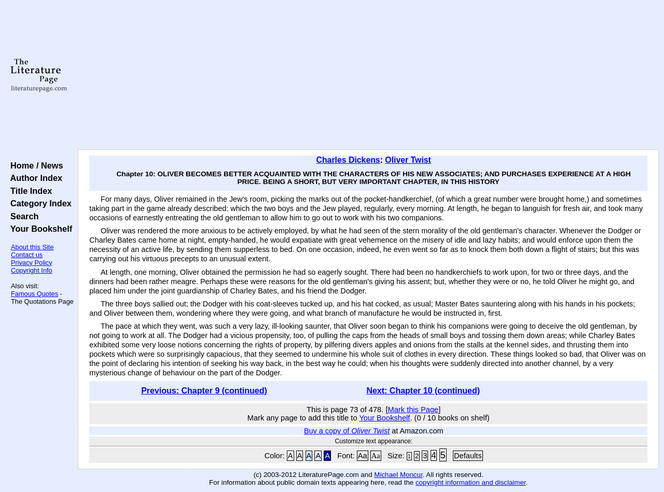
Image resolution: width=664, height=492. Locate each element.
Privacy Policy (31, 262)
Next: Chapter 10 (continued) (423, 390)
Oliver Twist (408, 160)
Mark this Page (413, 409)
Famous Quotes (34, 294)
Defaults (468, 456)
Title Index (29, 190)
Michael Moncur (398, 475)
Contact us (27, 255)
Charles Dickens (348, 160)
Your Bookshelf (39, 228)
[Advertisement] (368, 75)
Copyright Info (31, 270)
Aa (362, 456)
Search (22, 216)
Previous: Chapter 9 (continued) (204, 390)
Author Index (34, 177)
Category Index (39, 203)
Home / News (34, 165)
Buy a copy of (347, 431)
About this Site (32, 247)
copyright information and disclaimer (471, 482)
